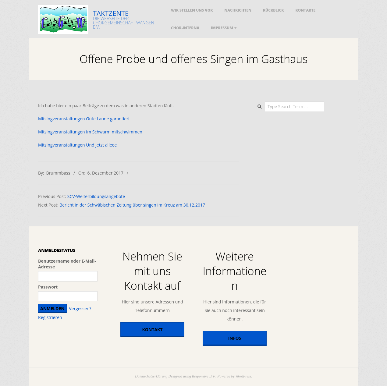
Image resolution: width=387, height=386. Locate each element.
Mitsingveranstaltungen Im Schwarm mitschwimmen (90, 132)
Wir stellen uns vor (192, 10)
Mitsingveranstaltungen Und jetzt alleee (77, 145)
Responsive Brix (204, 376)
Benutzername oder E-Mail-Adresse (67, 264)
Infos (234, 338)
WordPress (243, 376)
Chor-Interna (185, 27)
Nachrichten (237, 10)
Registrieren (50, 317)
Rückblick (273, 10)
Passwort (48, 287)
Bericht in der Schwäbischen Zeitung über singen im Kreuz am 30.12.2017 (132, 205)
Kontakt (152, 329)
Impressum (222, 27)
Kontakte (306, 10)
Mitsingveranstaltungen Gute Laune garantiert (84, 119)
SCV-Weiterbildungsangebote (96, 196)
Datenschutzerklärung (151, 376)
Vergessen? (80, 308)
